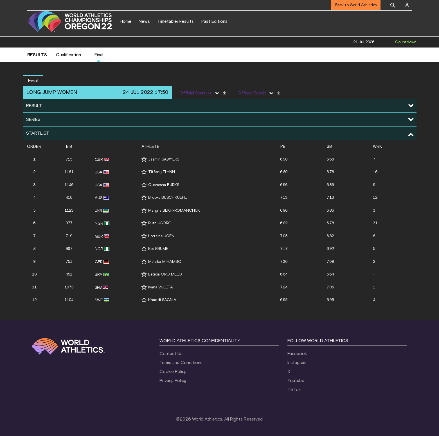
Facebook (297, 353)
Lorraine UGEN (161, 236)
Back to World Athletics (356, 5)
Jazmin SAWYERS (163, 159)
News (144, 21)
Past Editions (214, 21)
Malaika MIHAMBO (164, 261)
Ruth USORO (160, 223)
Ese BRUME (158, 248)
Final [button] (33, 81)
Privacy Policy (172, 380)
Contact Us (171, 353)
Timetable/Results (175, 21)
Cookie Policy (172, 371)
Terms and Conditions (180, 362)
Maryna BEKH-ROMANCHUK (174, 210)
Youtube (295, 380)
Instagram (296, 362)
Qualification (68, 54)
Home (125, 21)
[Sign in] (407, 5)
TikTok (294, 389)
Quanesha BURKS (163, 184)
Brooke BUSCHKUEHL (167, 197)
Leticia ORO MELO (165, 274)
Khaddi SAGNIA (162, 299)
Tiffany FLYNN (161, 172)
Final (98, 54)
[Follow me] (144, 159)
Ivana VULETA (160, 287)
